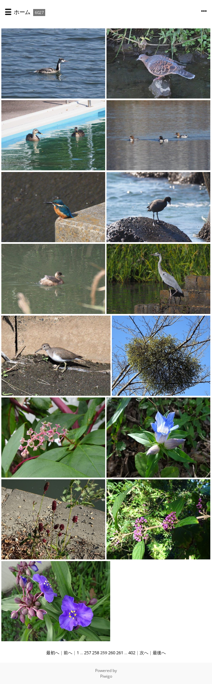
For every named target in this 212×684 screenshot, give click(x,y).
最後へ (159, 653)
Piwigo (106, 676)
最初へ (52, 653)
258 (95, 653)
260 (111, 653)
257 (87, 653)
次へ (144, 653)
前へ (68, 653)
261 (119, 653)
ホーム (22, 12)
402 (131, 653)
